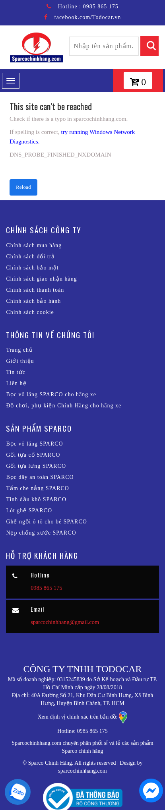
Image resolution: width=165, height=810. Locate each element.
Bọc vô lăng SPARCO (34, 444)
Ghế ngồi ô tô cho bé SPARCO (46, 522)
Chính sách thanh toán (35, 290)
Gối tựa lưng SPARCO (36, 466)
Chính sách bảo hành (33, 301)
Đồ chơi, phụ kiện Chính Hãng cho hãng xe (63, 406)
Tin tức (15, 372)
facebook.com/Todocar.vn (87, 17)
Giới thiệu (20, 361)
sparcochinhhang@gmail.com (65, 622)
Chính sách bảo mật (32, 268)
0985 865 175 (100, 7)
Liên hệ (16, 383)
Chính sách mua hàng (34, 245)
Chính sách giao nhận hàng (41, 279)
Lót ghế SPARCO (29, 511)
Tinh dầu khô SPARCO (36, 499)
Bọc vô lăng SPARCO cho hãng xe (51, 394)
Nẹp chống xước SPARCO (41, 533)
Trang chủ (19, 350)
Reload (23, 187)
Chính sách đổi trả (30, 257)
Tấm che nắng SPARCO (37, 488)
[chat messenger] (149, 792)
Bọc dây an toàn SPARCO (40, 477)
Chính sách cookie (30, 312)
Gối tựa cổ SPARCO (33, 455)
